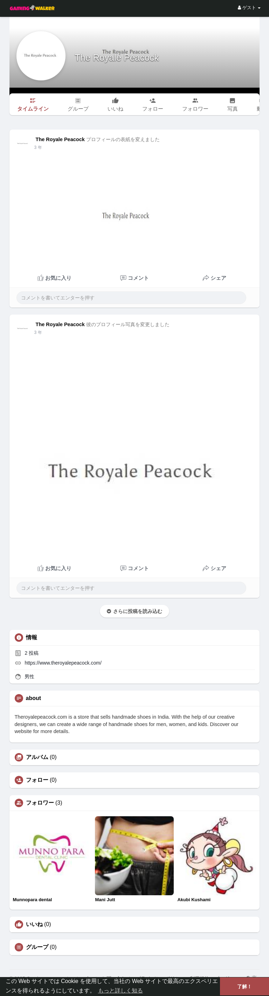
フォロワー (40, 803)
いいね (34, 924)
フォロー (37, 780)
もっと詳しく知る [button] (120, 991)
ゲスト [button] (249, 7)
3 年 (38, 147)
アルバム (37, 757)
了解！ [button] (244, 986)
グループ (37, 947)
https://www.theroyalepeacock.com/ (63, 663)
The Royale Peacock (116, 57)
